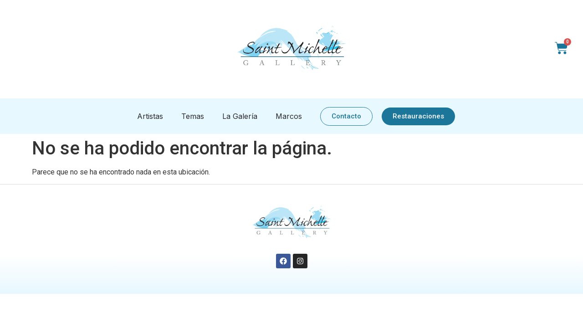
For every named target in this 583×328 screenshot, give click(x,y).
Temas (192, 116)
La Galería (239, 116)
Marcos (289, 116)
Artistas (150, 116)
